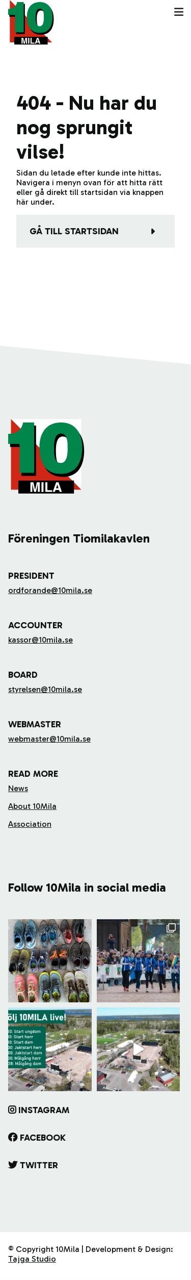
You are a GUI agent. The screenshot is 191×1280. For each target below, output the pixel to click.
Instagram (43, 1110)
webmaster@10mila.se (49, 739)
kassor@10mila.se (40, 640)
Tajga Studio (32, 1259)
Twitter (39, 1165)
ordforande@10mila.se (50, 590)
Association (29, 824)
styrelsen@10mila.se (45, 689)
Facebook (43, 1137)
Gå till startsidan (74, 231)
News (18, 788)
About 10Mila (32, 806)
